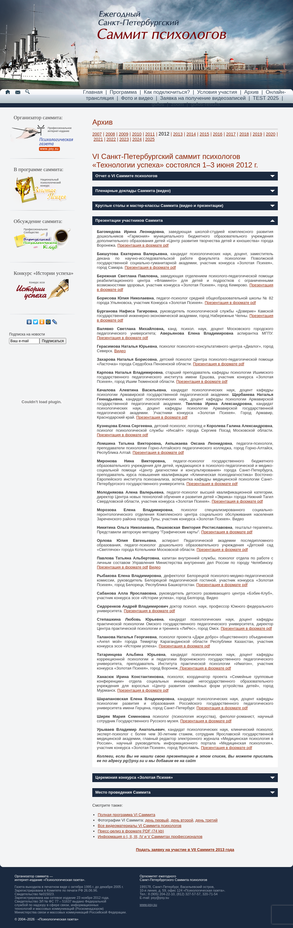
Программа (123, 92)
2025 (150, 139)
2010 (136, 134)
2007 (97, 134)
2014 (191, 134)
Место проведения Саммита (123, 792)
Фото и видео (137, 98)
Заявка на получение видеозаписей (203, 98)
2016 (217, 134)
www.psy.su (148, 904)
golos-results (205, 104)
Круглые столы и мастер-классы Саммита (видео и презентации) (159, 205)
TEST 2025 (266, 98)
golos (158, 104)
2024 (137, 139)
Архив (251, 92)
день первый (157, 820)
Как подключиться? (167, 92)
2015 (204, 134)
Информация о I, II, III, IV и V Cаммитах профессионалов (150, 836)
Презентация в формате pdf (143, 245)
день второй (182, 820)
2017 (231, 134)
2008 (110, 134)
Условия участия (217, 92)
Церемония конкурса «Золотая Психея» (134, 777)
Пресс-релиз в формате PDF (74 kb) (131, 831)
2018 (244, 134)
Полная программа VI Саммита (126, 814)
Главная (93, 92)
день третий (207, 820)
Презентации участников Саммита (129, 220)
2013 (177, 134)
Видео (120, 351)
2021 (98, 139)
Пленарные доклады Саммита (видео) (133, 190)
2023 (124, 139)
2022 (111, 139)
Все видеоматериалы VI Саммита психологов (140, 825)
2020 (270, 134)
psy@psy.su (160, 897)
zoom (177, 104)
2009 (123, 134)
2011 (150, 134)
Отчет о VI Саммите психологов (126, 176)
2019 (257, 134)
